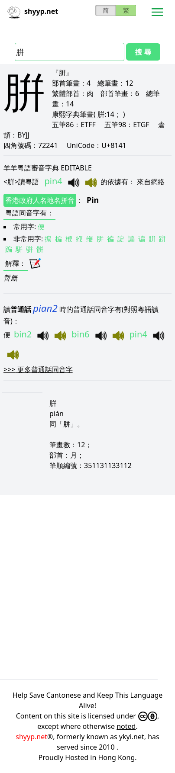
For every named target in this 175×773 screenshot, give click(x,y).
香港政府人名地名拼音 (40, 200)
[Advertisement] (87, 585)
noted (126, 726)
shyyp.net (31, 736)
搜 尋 (143, 52)
